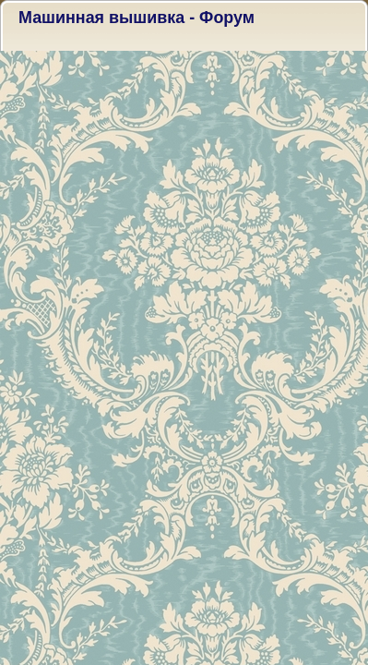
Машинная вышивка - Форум (136, 17)
